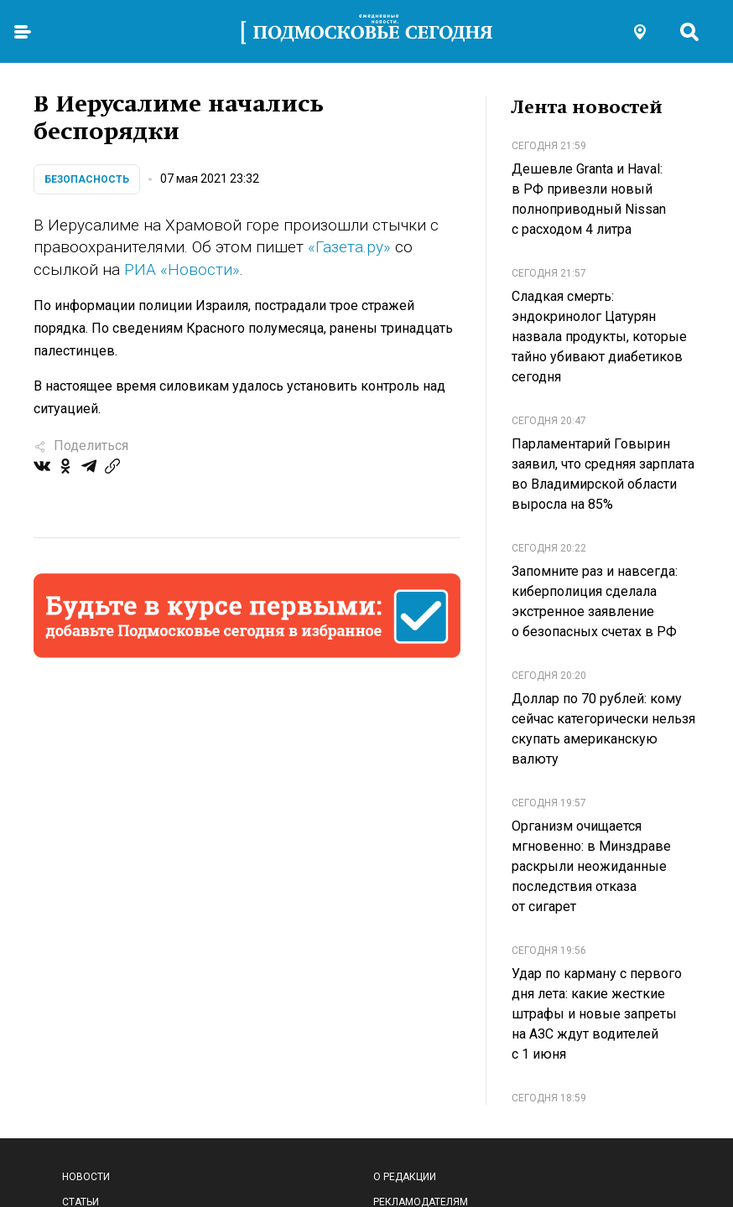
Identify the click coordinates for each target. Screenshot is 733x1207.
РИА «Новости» (182, 269)
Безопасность (86, 179)
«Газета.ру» (349, 246)
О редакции (404, 1177)
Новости (86, 1177)
